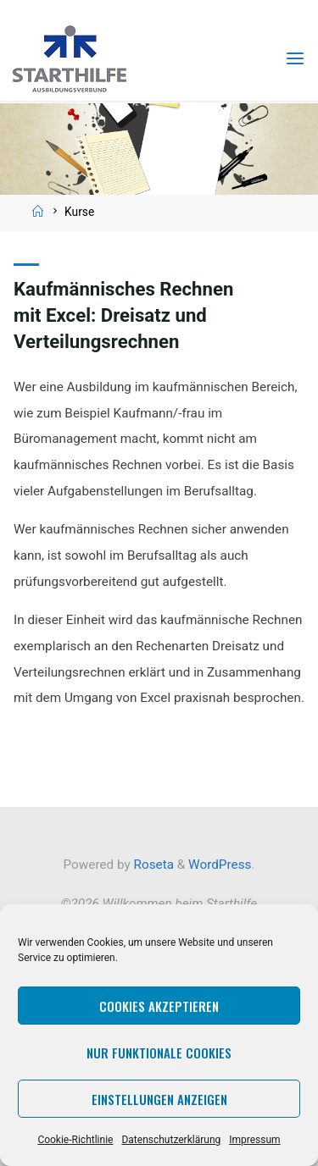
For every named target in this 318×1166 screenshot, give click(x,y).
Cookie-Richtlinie (75, 1140)
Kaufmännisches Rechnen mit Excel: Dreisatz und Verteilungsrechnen (123, 315)
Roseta (152, 864)
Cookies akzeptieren (159, 1006)
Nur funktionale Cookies (159, 1052)
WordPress (219, 864)
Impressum (254, 1140)
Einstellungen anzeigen (159, 1099)
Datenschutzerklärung (170, 1140)
